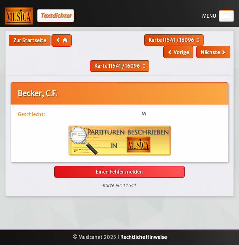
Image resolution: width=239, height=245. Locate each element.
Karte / (175, 40)
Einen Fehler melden (119, 172)
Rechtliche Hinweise (143, 237)
